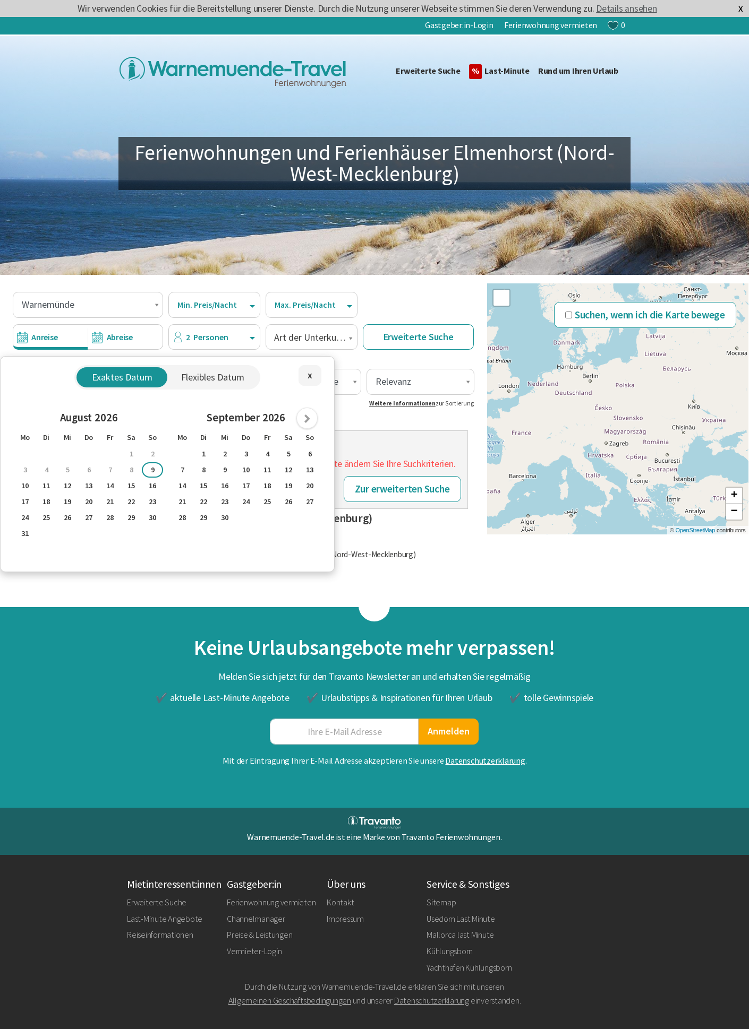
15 (131, 485)
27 (88, 517)
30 (152, 517)
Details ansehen (626, 8)
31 (25, 533)
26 (67, 517)
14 (110, 485)
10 (25, 485)
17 (25, 501)
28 (110, 517)
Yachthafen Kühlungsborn (469, 967)
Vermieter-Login (254, 951)
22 (131, 501)
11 (46, 485)
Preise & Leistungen (259, 934)
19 (67, 501)
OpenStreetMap (696, 530)
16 (152, 485)
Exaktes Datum (122, 377)
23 (152, 501)
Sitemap (441, 902)
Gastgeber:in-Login (459, 25)
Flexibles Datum (212, 377)
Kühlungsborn (450, 951)
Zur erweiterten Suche (402, 488)
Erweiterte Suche (428, 70)
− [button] (734, 512)
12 (67, 485)
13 (88, 485)
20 (88, 501)
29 (131, 517)
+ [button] (734, 496)
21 (110, 501)
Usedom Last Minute (461, 918)
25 (46, 517)
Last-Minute (499, 71)
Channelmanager (256, 918)
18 (46, 501)
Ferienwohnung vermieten (550, 25)
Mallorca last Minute (460, 934)
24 (25, 517)
